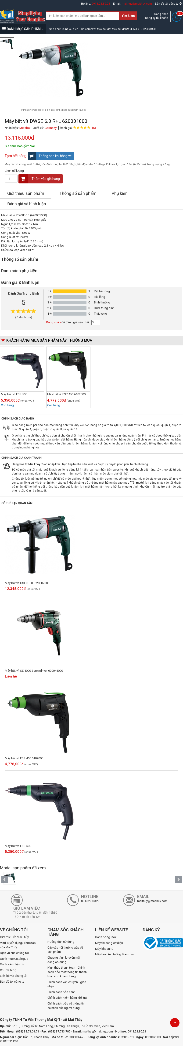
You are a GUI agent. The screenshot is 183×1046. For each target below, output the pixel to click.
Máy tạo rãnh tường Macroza (114, 954)
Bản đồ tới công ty (168, 3)
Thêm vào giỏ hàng (39, 178)
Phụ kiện (120, 193)
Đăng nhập (161, 14)
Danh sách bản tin (12, 964)
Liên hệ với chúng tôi (13, 975)
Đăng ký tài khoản (156, 18)
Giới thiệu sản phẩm (25, 193)
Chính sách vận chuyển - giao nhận (66, 984)
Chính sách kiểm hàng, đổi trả (67, 997)
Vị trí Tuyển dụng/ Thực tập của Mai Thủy (18, 945)
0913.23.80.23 (101, 3)
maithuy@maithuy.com (137, 3)
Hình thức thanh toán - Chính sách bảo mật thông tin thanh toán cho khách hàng (67, 972)
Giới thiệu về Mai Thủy (14, 937)
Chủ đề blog (8, 970)
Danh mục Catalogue (14, 958)
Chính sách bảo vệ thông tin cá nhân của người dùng (66, 1006)
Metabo (24, 128)
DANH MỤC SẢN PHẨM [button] (23, 29)
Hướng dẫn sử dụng (60, 941)
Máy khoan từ (104, 948)
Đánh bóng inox (105, 937)
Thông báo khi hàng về (50, 156)
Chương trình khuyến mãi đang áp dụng (63, 960)
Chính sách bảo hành (61, 992)
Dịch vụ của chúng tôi (14, 953)
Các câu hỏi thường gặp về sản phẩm (65, 950)
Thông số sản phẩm (78, 193)
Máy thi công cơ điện (109, 943)
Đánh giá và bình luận (26, 203)
